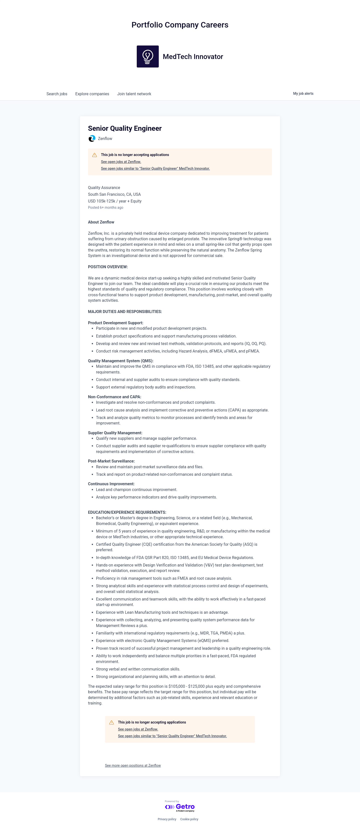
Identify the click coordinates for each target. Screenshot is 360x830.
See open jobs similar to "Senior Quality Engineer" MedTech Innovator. (155, 168)
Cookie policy (189, 819)
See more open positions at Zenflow (133, 766)
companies (92, 94)
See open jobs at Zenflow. (121, 162)
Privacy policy (167, 819)
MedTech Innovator (193, 56)
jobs (56, 94)
